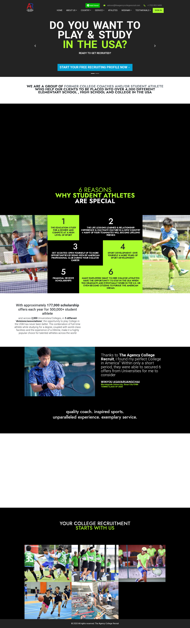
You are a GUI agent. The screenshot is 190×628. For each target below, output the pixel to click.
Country (85, 10)
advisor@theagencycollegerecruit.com (123, 5)
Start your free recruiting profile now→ (95, 67)
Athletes (113, 10)
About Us (70, 10)
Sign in (158, 10)
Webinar (125, 10)
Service (99, 10)
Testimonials (142, 10)
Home (59, 10)
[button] (35, 46)
